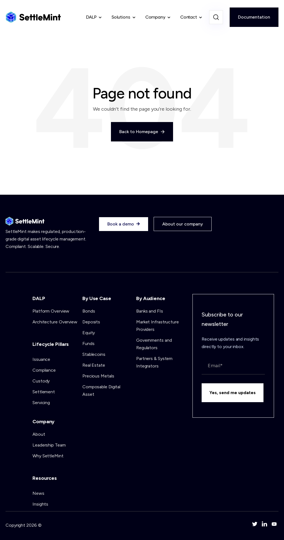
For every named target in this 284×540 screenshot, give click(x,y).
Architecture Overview (54, 321)
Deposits (91, 321)
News (38, 493)
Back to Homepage (142, 131)
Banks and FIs (149, 311)
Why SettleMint (48, 455)
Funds (88, 343)
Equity (88, 332)
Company (155, 17)
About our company (182, 224)
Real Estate (93, 365)
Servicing (41, 402)
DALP (91, 17)
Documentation (254, 17)
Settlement (43, 391)
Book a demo (123, 224)
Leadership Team (49, 445)
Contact (188, 17)
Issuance (41, 359)
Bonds (88, 311)
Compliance (44, 370)
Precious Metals (98, 376)
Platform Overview (50, 311)
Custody (41, 381)
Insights (40, 504)
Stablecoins (93, 354)
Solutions (120, 17)
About (38, 434)
